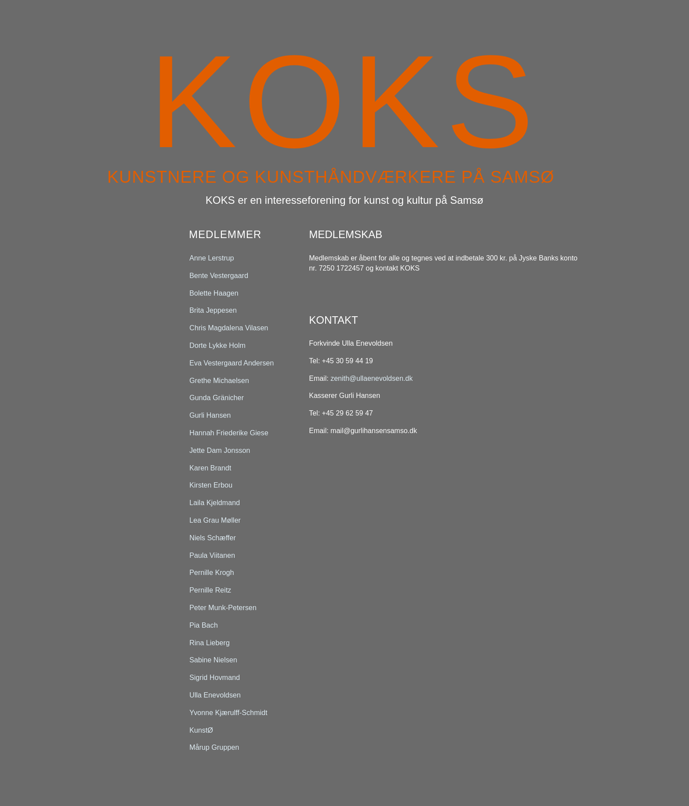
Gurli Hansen (210, 415)
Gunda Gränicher (216, 397)
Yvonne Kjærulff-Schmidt (228, 712)
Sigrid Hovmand (214, 677)
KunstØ (201, 730)
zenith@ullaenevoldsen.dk (371, 378)
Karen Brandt (210, 467)
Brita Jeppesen (213, 310)
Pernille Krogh (211, 572)
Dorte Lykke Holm (217, 345)
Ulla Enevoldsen (215, 695)
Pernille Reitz (210, 590)
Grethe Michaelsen (219, 380)
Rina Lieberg (209, 642)
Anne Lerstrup (211, 258)
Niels (212, 537)
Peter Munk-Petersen (223, 607)
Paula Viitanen (212, 555)
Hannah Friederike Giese (228, 433)
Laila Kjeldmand (214, 502)
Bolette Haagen (213, 292)
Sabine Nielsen (213, 660)
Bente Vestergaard (218, 275)
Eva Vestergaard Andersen (231, 362)
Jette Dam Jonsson (219, 450)
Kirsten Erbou (210, 485)
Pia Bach (203, 625)
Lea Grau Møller (215, 520)
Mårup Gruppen (214, 747)
